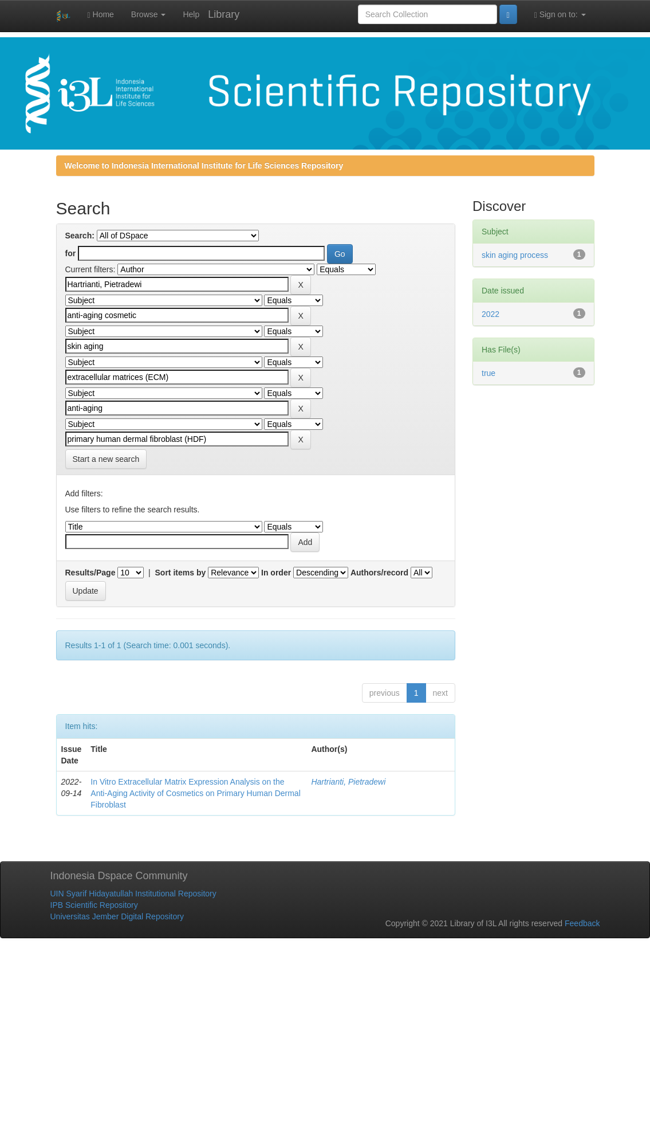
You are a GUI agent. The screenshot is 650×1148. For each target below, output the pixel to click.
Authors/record (379, 572)
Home (101, 14)
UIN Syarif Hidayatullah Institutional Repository (133, 893)
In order (276, 572)
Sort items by (180, 572)
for (70, 253)
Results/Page (90, 572)
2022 (490, 314)
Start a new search (106, 459)
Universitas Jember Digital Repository (117, 916)
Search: (79, 235)
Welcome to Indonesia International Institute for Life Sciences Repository (204, 165)
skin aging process (515, 255)
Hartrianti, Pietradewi (348, 781)
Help (191, 14)
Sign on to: (560, 14)
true (488, 373)
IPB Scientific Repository (94, 905)
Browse (148, 14)
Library (223, 14)
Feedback (582, 923)
